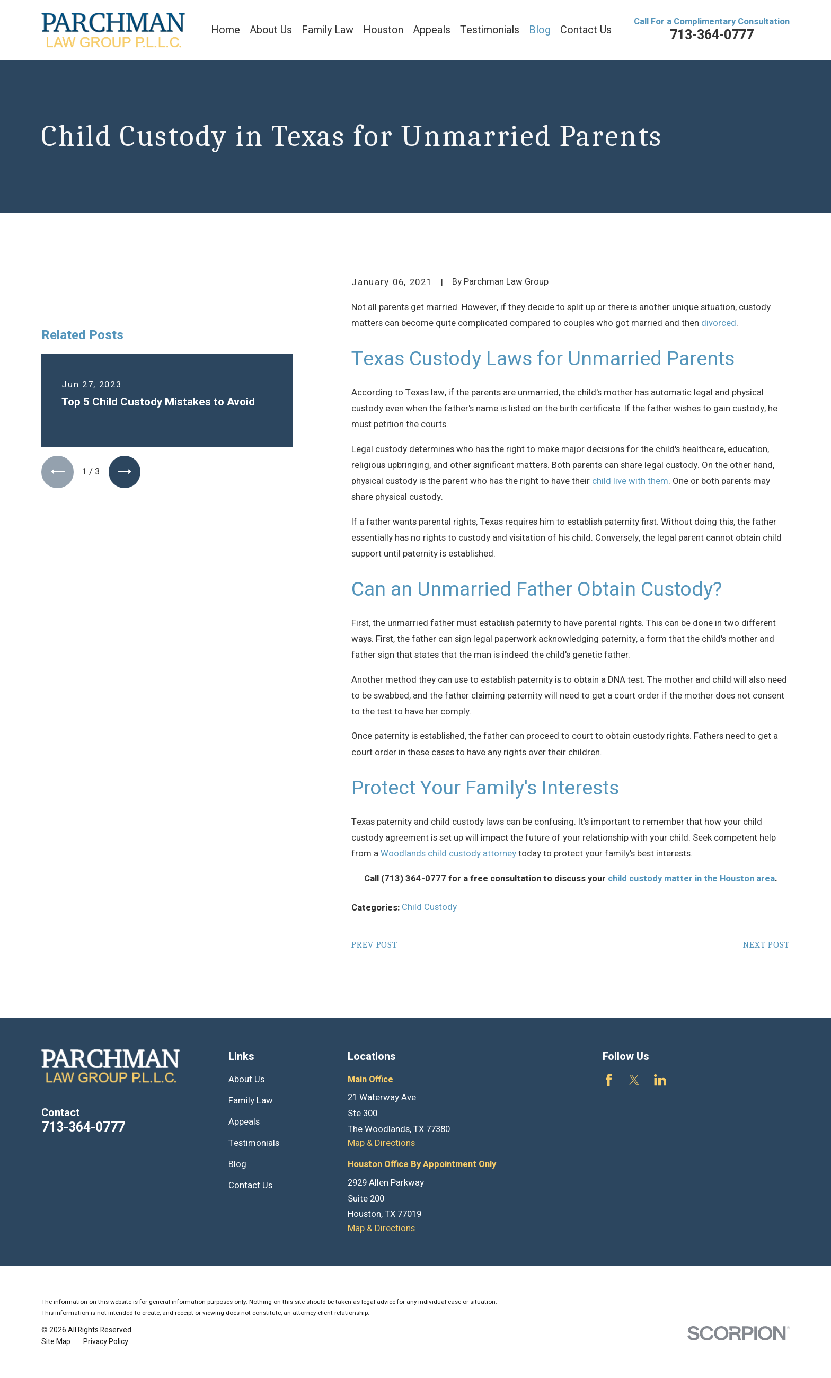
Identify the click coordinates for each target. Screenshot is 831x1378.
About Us (246, 1079)
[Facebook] (609, 1080)
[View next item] (124, 472)
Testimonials (253, 1143)
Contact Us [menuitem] (586, 30)
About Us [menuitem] (271, 30)
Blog (237, 1164)
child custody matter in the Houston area (691, 878)
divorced (718, 323)
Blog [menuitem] (540, 30)
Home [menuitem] (225, 30)
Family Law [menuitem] (327, 30)
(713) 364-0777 (413, 878)
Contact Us (250, 1185)
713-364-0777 (712, 35)
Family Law (250, 1100)
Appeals (244, 1122)
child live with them (630, 481)
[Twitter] (634, 1080)
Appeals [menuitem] (431, 30)
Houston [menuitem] (383, 30)
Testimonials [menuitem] (489, 30)
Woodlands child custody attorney (448, 853)
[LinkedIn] (660, 1080)
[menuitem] (55, 1342)
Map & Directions (381, 1143)
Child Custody (429, 907)
